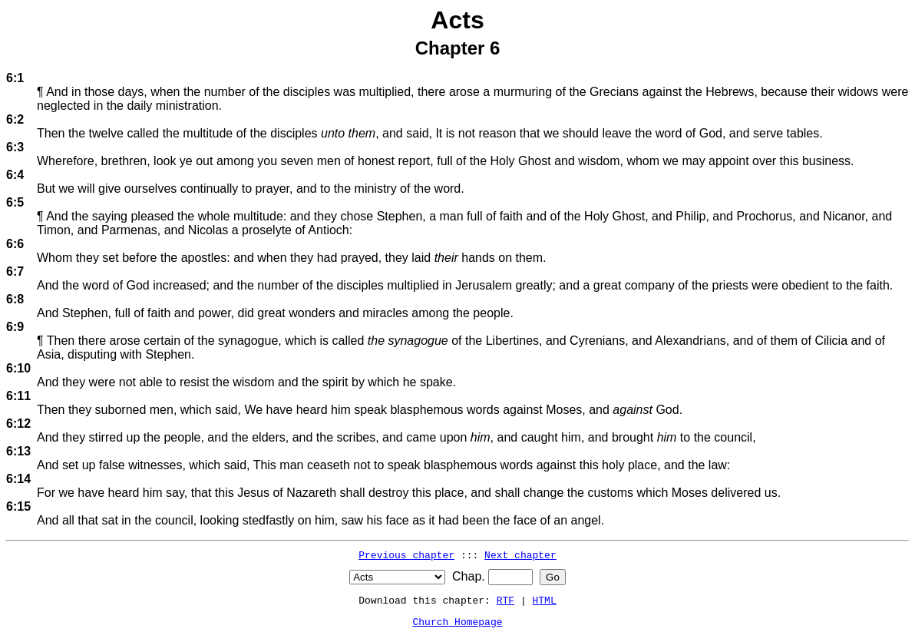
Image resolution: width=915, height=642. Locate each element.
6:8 (15, 299)
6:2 (15, 119)
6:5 (15, 202)
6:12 (18, 423)
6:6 (15, 243)
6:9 (15, 326)
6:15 (18, 506)
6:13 (18, 451)
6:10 (18, 368)
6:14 (18, 478)
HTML (545, 600)
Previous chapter (406, 554)
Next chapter (520, 554)
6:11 (18, 395)
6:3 (15, 147)
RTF (505, 600)
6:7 (15, 271)
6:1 (15, 77)
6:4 (15, 174)
